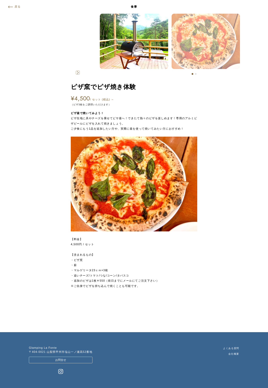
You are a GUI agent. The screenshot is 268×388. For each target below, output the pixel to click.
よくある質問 (231, 348)
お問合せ (60, 359)
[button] (192, 74)
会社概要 (233, 353)
